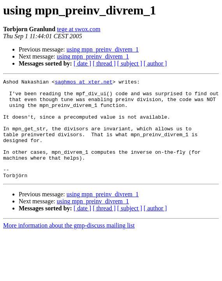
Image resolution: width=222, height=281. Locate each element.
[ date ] (82, 63)
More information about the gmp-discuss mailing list (69, 245)
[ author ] (155, 63)
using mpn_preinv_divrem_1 (103, 49)
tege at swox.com (78, 29)
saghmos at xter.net (84, 82)
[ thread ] (104, 63)
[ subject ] (129, 63)
